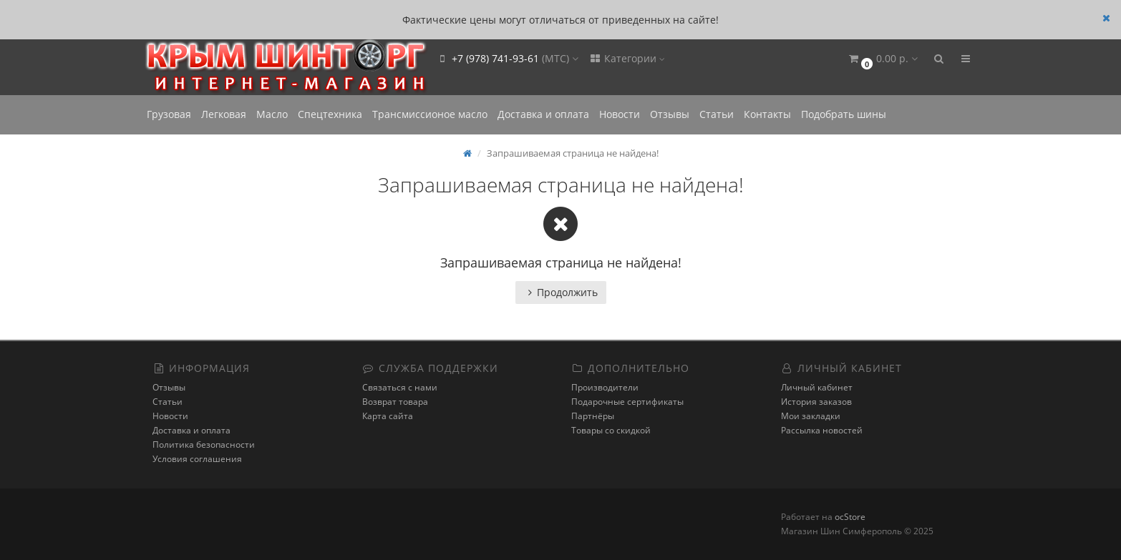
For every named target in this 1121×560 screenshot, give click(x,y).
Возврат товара (395, 402)
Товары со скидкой (611, 430)
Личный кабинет (817, 387)
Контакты (767, 114)
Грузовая (169, 114)
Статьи (716, 114)
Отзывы (669, 114)
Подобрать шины (843, 114)
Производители (605, 387)
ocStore (850, 517)
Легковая (223, 114)
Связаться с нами (399, 387)
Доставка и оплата (543, 114)
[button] (882, 59)
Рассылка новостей (822, 430)
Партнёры (592, 416)
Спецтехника (330, 114)
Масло (272, 114)
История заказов (816, 402)
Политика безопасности (203, 444)
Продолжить (561, 292)
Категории (626, 58)
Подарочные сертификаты (627, 402)
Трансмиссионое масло (429, 114)
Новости (619, 114)
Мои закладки (810, 416)
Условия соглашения (197, 459)
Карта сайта (387, 416)
